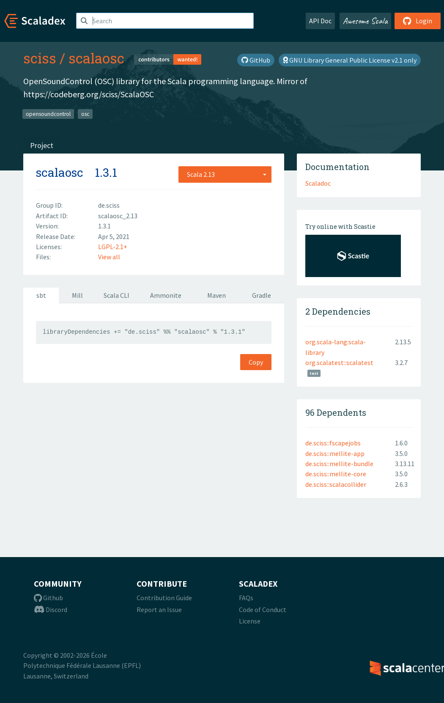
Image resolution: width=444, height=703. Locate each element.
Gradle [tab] (261, 295)
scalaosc (96, 58)
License (249, 621)
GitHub (255, 60)
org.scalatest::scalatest (339, 362)
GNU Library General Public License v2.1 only (350, 60)
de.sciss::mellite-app (335, 453)
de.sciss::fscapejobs (333, 443)
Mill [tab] (77, 295)
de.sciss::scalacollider (335, 484)
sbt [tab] (41, 295)
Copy (256, 362)
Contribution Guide (164, 597)
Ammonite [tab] (165, 295)
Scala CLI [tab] (116, 295)
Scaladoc (318, 183)
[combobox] (224, 174)
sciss (39, 58)
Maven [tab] (216, 295)
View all (109, 257)
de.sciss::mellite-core (335, 474)
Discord (50, 609)
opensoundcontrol (48, 113)
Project (41, 145)
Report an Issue (159, 609)
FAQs (246, 597)
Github (48, 597)
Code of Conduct (262, 609)
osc (85, 113)
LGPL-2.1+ (112, 246)
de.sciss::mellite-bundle (339, 463)
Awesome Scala (365, 20)
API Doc (320, 20)
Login (417, 20)
